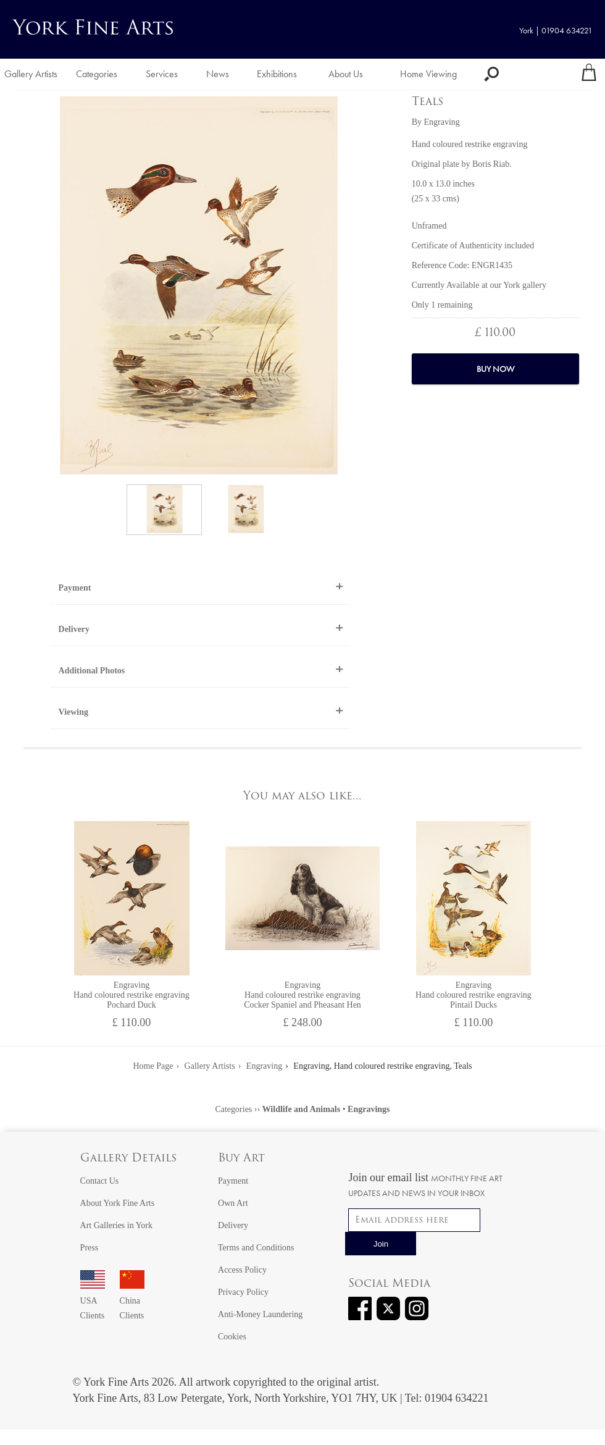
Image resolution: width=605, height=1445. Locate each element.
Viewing (73, 712)
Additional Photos (92, 670)
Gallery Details (128, 1159)
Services (162, 74)
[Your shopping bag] (589, 74)
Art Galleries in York (116, 1225)
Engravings (369, 1109)
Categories (96, 74)
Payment (75, 587)
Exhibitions (277, 74)
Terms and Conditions (256, 1247)
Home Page (153, 1066)
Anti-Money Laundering (260, 1314)
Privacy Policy (243, 1292)
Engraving (264, 1066)
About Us (345, 74)
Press (89, 1247)
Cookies (232, 1336)
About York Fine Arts (117, 1203)
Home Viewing (428, 74)
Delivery (74, 629)
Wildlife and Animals (301, 1109)
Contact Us (99, 1181)
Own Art (233, 1203)
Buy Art (241, 1159)
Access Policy (242, 1269)
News (217, 74)
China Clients (132, 1300)
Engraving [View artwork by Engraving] (441, 122)
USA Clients (92, 1300)
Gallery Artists (30, 74)
